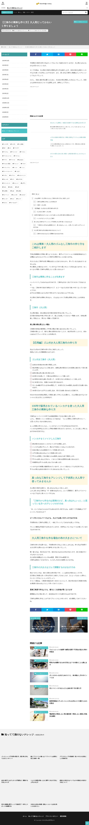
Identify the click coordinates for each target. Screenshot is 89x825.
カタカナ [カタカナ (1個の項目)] (23, 194)
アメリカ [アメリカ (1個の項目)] (13, 159)
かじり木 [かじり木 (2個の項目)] (15, 194)
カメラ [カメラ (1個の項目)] (19, 198)
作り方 (39, 30)
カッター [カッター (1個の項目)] (6, 198)
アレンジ (31, 30)
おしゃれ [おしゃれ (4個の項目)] (6, 179)
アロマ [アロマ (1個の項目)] (23, 163)
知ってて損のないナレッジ (14, 8)
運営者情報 (63, 816)
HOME (3, 8)
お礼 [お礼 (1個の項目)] (5, 187)
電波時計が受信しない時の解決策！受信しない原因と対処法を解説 (68, 715)
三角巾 (35, 30)
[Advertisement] (59, 100)
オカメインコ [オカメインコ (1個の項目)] (22, 175)
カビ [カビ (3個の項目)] (13, 198)
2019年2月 (5, 93)
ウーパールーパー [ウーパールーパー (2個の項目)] (8, 171)
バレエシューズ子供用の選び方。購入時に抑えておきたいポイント (14, 757)
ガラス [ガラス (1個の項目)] (5, 202)
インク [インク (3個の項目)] (15, 167)
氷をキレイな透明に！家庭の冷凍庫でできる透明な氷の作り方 (68, 123)
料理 (32, 12)
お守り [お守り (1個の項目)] (23, 183)
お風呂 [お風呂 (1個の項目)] (19, 191)
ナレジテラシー (50, 820)
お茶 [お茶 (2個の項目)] (18, 187)
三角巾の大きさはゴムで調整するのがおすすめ (48, 233)
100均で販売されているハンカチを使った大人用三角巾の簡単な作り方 (53, 215)
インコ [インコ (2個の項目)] (22, 167)
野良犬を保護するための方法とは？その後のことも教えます (68, 663)
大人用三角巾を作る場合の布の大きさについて (46, 230)
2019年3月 (5, 88)
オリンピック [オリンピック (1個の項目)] (7, 183)
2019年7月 (5, 74)
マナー (28, 12)
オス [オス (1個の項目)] (13, 179)
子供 (43, 30)
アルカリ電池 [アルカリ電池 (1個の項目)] (7, 163)
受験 (24, 12)
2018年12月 (5, 98)
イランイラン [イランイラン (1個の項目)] (7, 167)
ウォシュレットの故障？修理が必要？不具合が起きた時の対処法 (68, 651)
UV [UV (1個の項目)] (10, 148)
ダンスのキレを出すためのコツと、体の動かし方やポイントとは (68, 676)
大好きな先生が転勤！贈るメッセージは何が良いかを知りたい (44, 805)
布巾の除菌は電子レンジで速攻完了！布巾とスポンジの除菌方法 (14, 805)
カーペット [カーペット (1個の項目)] (6, 194)
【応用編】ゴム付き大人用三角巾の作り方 (45, 208)
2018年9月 (5, 112)
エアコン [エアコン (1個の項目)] (13, 175)
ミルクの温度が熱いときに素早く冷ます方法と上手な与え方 (44, 781)
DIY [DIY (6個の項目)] (4, 148)
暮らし (20, 12)
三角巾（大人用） (40, 205)
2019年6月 (5, 79)
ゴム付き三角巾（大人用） (42, 211)
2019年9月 (5, 65)
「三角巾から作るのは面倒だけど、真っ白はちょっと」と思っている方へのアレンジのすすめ (59, 226)
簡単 (45, 30)
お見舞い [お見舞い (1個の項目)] (6, 191)
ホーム (25, 816)
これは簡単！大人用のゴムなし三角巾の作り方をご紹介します (51, 198)
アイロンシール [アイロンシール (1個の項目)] (7, 156)
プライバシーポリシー (51, 816)
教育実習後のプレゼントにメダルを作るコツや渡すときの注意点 (68, 702)
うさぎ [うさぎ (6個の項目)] (17, 171)
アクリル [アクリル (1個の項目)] (17, 156)
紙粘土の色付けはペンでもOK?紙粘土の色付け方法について (73, 781)
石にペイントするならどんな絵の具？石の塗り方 (65, 688)
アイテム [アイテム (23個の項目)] (6, 152)
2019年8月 (5, 70)
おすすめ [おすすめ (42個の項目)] (20, 179)
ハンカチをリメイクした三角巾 (43, 218)
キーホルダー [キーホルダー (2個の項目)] (14, 202)
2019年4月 (5, 84)
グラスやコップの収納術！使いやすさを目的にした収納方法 (73, 757)
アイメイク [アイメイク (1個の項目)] (14, 152)
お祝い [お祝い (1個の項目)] (11, 187)
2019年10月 (5, 60)
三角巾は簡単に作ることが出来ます (45, 201)
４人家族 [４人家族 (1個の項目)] (21, 144)
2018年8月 (5, 117)
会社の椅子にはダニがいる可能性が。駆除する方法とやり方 (14, 781)
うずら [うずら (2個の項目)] (5, 175)
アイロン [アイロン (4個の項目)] (23, 152)
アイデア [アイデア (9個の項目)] (16, 148)
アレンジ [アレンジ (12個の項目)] (16, 163)
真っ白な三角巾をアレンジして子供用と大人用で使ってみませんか (52, 221)
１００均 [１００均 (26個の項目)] (6, 144)
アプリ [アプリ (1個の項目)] (5, 159)
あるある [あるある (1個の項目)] (21, 159)
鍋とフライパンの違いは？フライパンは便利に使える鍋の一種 (44, 757)
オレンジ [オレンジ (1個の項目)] (16, 183)
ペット (15, 12)
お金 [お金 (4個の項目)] (13, 191)
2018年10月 (5, 107)
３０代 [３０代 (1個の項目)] (13, 144)
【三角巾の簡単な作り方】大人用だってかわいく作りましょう (40, 47)
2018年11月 (5, 103)
